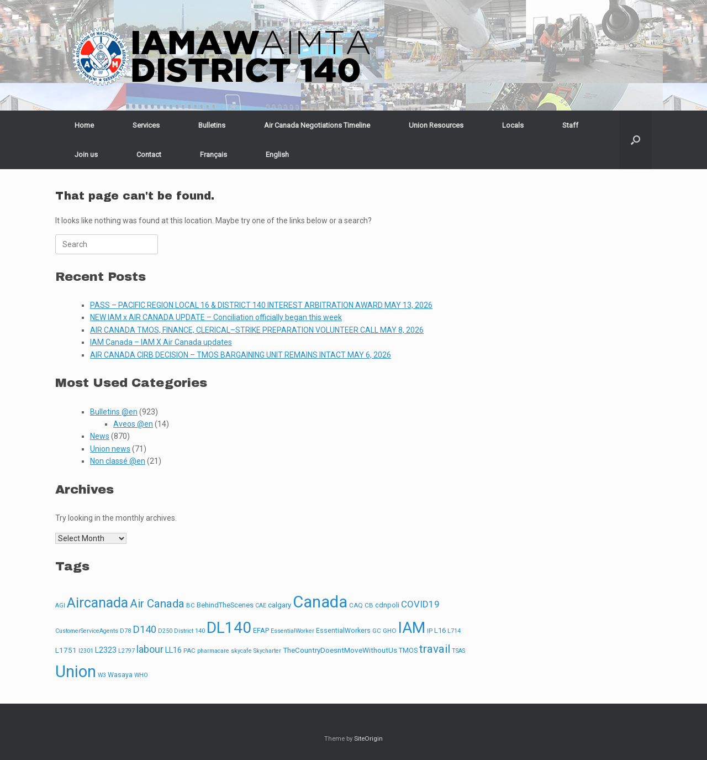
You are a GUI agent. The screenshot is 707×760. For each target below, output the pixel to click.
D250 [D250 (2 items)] (165, 631)
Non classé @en (117, 461)
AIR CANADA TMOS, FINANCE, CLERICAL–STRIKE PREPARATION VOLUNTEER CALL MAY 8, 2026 (257, 330)
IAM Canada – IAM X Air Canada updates (161, 342)
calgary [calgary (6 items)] (279, 605)
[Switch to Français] (213, 154)
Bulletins (211, 125)
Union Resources (436, 125)
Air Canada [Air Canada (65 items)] (157, 603)
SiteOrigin (368, 738)
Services (146, 125)
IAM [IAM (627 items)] (411, 628)
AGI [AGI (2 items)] (60, 605)
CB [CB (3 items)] (369, 605)
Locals (513, 125)
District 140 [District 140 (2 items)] (189, 631)
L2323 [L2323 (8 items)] (106, 650)
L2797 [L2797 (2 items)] (126, 650)
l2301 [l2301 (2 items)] (85, 650)
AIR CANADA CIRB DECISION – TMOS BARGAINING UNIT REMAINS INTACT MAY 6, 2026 (240, 354)
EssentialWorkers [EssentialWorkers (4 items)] (343, 631)
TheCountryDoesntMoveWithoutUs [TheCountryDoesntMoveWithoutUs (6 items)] (340, 650)
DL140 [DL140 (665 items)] (229, 628)
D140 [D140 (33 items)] (144, 629)
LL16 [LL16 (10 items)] (173, 650)
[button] (635, 140)
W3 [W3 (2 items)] (102, 675)
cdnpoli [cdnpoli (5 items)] (387, 605)
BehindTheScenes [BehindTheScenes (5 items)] (225, 605)
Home (84, 125)
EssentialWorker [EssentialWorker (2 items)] (292, 631)
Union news (110, 448)
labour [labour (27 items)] (149, 649)
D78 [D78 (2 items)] (125, 631)
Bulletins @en (114, 411)
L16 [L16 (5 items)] (440, 630)
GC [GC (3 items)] (376, 631)
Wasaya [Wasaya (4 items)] (120, 675)
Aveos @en (133, 424)
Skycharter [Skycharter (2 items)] (267, 650)
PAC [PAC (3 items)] (189, 650)
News (99, 436)
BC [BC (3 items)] (190, 605)
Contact (148, 154)
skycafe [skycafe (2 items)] (241, 650)
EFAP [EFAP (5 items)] (261, 630)
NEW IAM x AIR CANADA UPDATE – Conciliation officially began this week (216, 317)
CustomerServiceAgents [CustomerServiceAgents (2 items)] (86, 631)
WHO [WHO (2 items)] (141, 675)
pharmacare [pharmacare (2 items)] (213, 650)
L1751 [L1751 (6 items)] (66, 650)
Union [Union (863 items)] (75, 671)
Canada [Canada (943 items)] (320, 602)
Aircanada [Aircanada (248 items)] (97, 603)
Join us (86, 154)
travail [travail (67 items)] (434, 649)
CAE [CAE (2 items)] (260, 605)
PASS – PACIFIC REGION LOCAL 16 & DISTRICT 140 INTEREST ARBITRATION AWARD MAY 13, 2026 (261, 305)
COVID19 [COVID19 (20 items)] (420, 604)
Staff (570, 125)
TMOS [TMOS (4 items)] (408, 650)
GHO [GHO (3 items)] (390, 631)
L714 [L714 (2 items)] (454, 631)
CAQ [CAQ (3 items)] (356, 605)
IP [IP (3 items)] (429, 631)
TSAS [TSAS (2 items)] (458, 650)
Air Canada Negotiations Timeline (317, 125)
